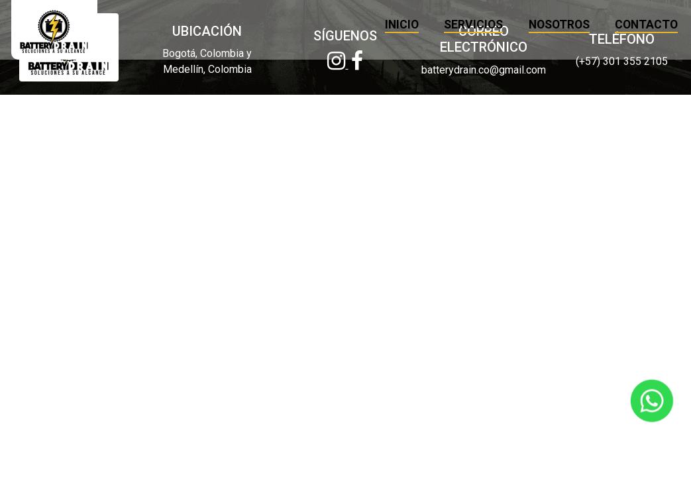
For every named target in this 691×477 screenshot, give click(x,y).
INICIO (381, 24)
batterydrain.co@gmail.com (483, 70)
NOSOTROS (537, 24)
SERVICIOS (452, 24)
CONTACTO (625, 24)
